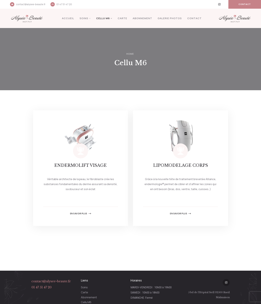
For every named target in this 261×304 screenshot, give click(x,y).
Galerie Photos (170, 18)
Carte (122, 18)
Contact (194, 18)
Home (130, 53)
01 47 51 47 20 (64, 4)
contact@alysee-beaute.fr (30, 4)
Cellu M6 (103, 18)
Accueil (68, 18)
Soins (84, 18)
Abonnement (142, 18)
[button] (244, 4)
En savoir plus (80, 213)
